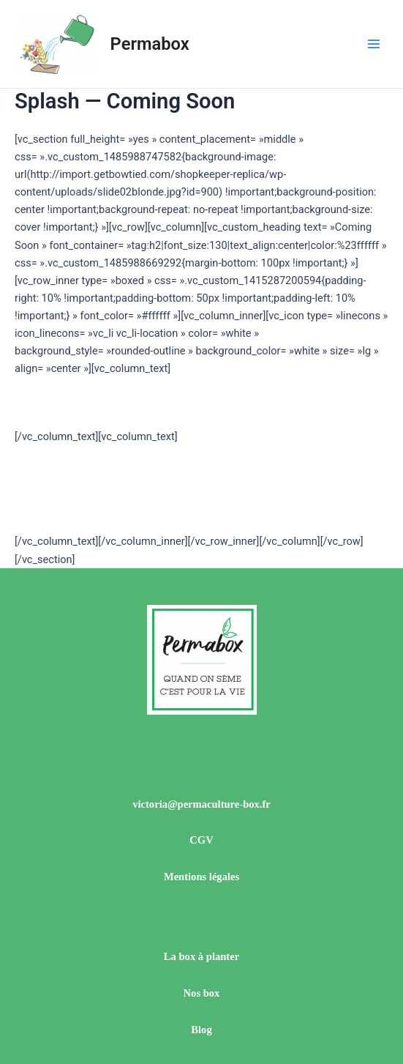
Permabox (149, 44)
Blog (201, 1029)
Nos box (202, 993)
